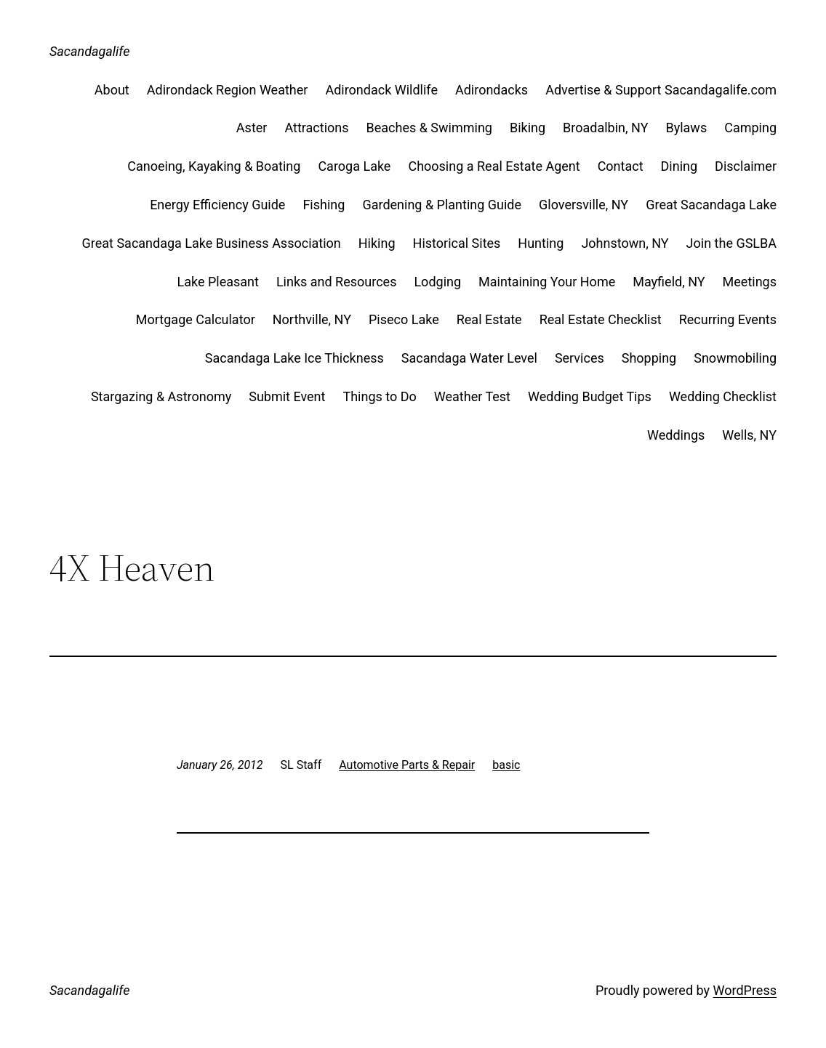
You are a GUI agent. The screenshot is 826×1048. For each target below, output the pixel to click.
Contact (620, 166)
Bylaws (686, 127)
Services (579, 358)
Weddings (676, 435)
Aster (252, 127)
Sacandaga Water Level (469, 358)
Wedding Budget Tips (589, 396)
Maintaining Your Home (546, 281)
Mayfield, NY (669, 281)
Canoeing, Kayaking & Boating (213, 166)
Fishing (323, 204)
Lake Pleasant (217, 281)
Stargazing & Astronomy (161, 396)
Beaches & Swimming (429, 127)
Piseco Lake (404, 319)
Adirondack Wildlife (381, 89)
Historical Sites (457, 243)
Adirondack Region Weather (227, 89)
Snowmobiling (735, 358)
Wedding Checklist (723, 396)
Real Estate (489, 319)
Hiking (377, 243)
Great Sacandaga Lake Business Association (211, 243)
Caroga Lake (354, 166)
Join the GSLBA (731, 243)
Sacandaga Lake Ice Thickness (294, 358)
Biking (527, 127)
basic (506, 765)
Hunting (541, 243)
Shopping (649, 358)
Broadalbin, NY (605, 127)
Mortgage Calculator (195, 319)
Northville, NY (312, 319)
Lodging (437, 281)
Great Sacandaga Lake (711, 204)
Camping (750, 127)
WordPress (745, 990)
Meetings (750, 281)
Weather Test (472, 396)
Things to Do (379, 396)
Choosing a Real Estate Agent (494, 166)
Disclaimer (746, 166)
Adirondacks (491, 89)
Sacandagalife (89, 51)
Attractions (316, 127)
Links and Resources (336, 281)
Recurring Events (728, 319)
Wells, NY (749, 435)
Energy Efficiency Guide (217, 204)
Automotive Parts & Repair (407, 765)
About (112, 89)
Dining (679, 166)
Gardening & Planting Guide (441, 204)
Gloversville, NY (583, 204)
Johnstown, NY (624, 243)
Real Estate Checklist (601, 319)
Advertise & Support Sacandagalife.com (661, 89)
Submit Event (287, 396)
